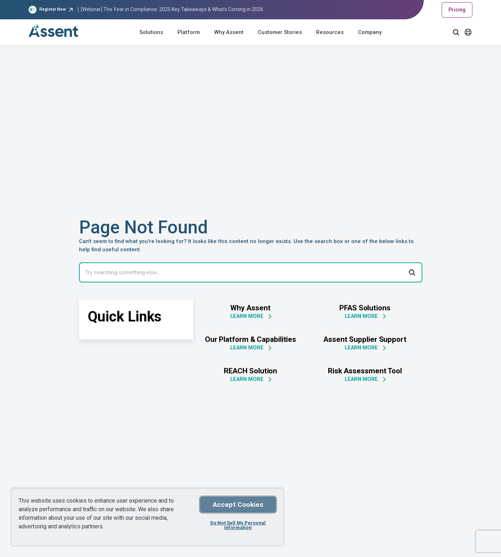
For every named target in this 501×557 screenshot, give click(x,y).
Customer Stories (280, 32)
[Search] (411, 272)
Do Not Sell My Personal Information (238, 525)
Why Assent (229, 32)
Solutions (151, 32)
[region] (147, 517)
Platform (188, 32)
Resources (330, 32)
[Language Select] (468, 32)
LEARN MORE (247, 316)
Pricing (457, 10)
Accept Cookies (238, 504)
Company (370, 32)
